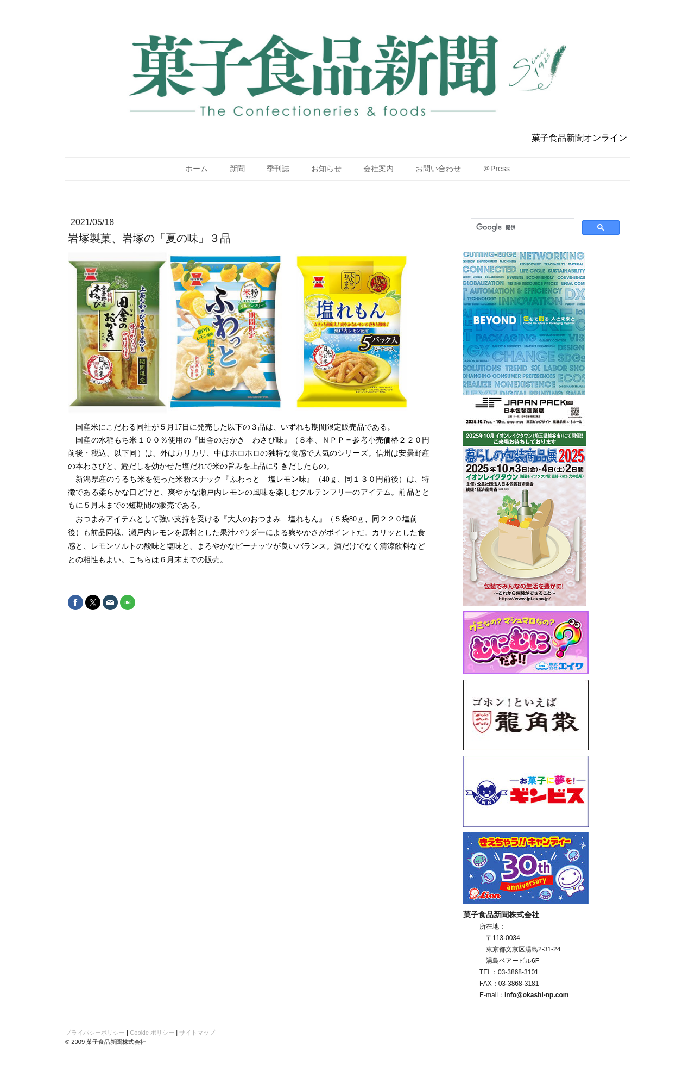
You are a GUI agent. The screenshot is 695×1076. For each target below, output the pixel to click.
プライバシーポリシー (95, 1032)
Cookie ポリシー (152, 1032)
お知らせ (326, 168)
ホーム (196, 168)
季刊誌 (278, 168)
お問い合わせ (438, 168)
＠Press (496, 168)
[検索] (521, 228)
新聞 (237, 168)
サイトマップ (197, 1032)
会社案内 (378, 168)
